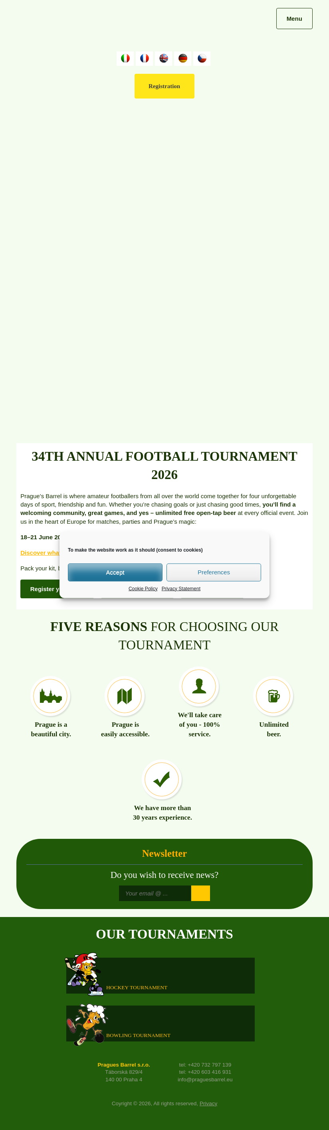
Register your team (57, 589)
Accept (115, 572)
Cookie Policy (143, 588)
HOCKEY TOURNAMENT (136, 987)
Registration (164, 86)
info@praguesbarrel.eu (205, 1080)
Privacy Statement (181, 588)
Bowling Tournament (138, 1035)
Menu (294, 18)
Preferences (214, 572)
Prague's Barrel (71, 26)
